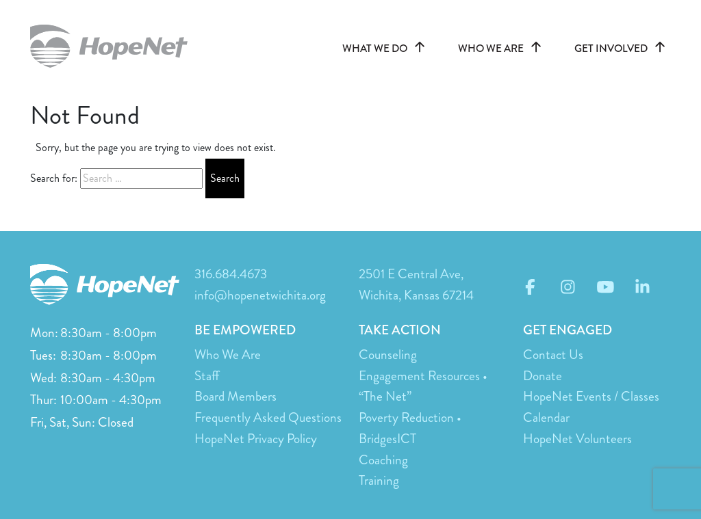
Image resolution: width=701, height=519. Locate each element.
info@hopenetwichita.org (260, 295)
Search (225, 178)
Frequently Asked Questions (268, 417)
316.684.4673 (230, 274)
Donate (542, 376)
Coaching (383, 460)
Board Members (235, 396)
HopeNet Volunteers (577, 438)
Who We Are (227, 354)
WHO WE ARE (502, 48)
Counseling (388, 354)
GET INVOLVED (622, 48)
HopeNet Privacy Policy (255, 438)
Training (379, 480)
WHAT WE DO (386, 48)
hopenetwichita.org (115, 46)
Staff (206, 376)
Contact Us (553, 354)
